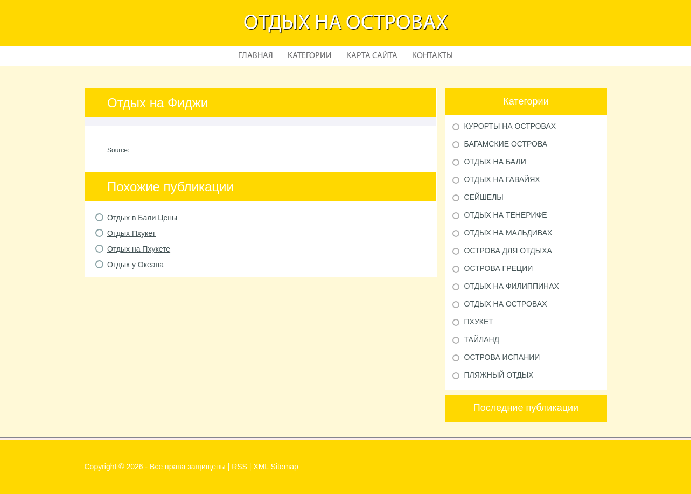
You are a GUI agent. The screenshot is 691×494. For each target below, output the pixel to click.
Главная (255, 56)
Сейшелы (484, 197)
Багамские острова (506, 144)
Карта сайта (371, 56)
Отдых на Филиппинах (511, 286)
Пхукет (478, 321)
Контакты (432, 56)
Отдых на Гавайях (502, 179)
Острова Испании (502, 357)
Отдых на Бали (495, 161)
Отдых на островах (345, 23)
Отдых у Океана (135, 264)
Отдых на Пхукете (138, 249)
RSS (239, 466)
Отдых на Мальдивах (508, 232)
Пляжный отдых (499, 375)
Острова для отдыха (508, 250)
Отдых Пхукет (131, 233)
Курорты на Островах (510, 126)
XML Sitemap (275, 466)
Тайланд (482, 339)
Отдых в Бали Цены (142, 217)
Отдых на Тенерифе (505, 215)
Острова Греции (498, 268)
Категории (310, 56)
